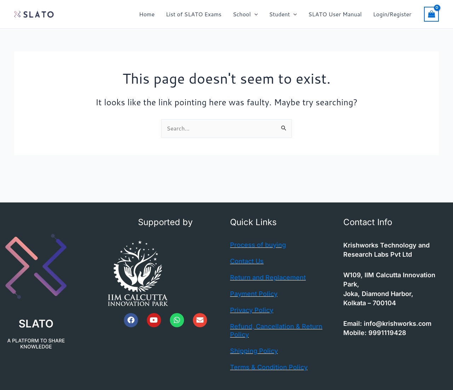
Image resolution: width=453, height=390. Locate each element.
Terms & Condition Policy (269, 367)
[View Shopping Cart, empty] (431, 14)
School (245, 14)
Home (147, 14)
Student (283, 14)
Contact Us (247, 261)
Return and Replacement (268, 277)
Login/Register (392, 14)
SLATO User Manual (335, 14)
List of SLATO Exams (194, 14)
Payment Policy (253, 293)
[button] (254, 14)
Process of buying (258, 245)
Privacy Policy (251, 310)
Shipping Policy (254, 351)
